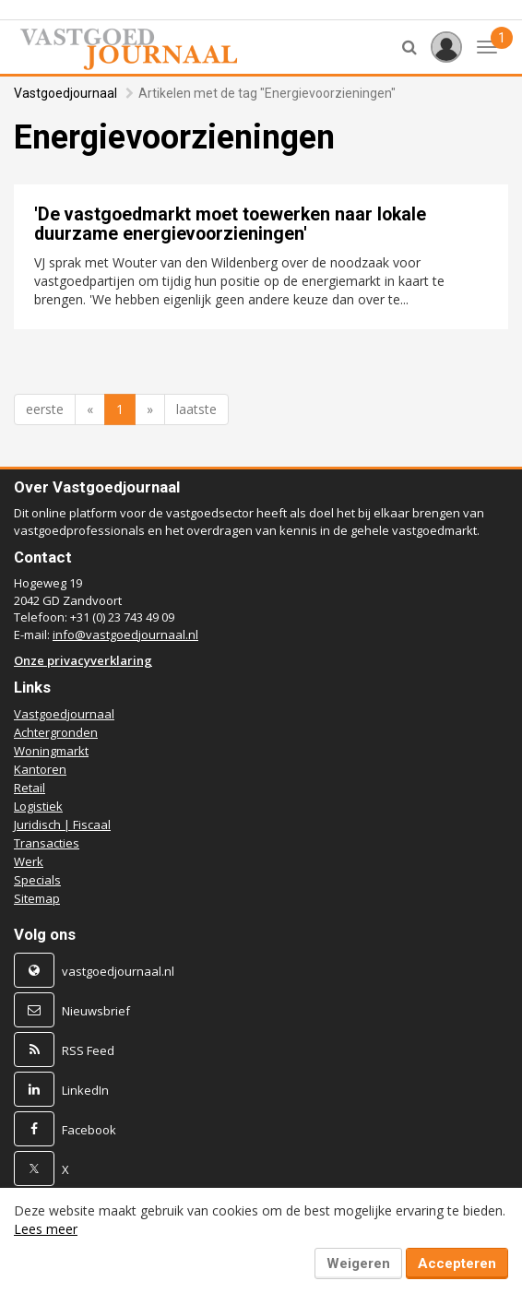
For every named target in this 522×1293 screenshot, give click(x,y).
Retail (29, 787)
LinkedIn (85, 1090)
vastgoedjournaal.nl (118, 971)
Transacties (46, 843)
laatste (196, 409)
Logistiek (38, 806)
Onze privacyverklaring (83, 660)
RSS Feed (88, 1050)
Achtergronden (56, 732)
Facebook (89, 1129)
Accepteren (457, 1263)
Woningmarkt (51, 750)
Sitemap (37, 898)
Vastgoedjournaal (65, 93)
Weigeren (358, 1263)
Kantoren (40, 769)
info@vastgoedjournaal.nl (125, 634)
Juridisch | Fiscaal (62, 824)
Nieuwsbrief (96, 1010)
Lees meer (45, 1229)
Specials (37, 880)
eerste (45, 409)
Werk (28, 861)
